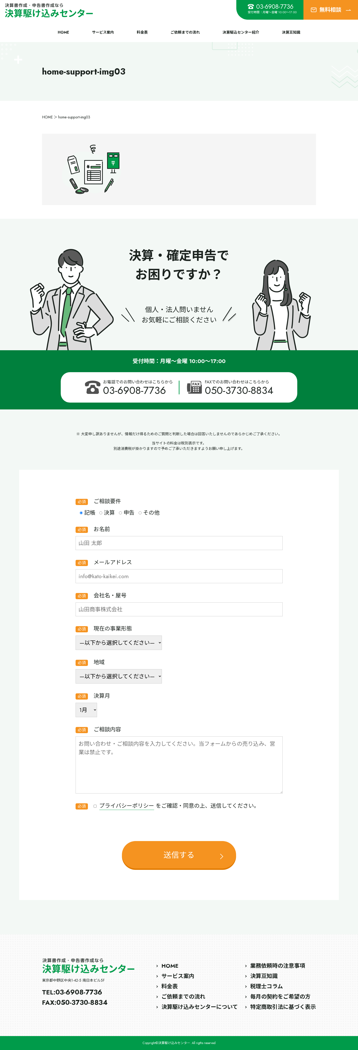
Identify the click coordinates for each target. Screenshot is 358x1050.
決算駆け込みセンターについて (199, 1007)
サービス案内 (103, 32)
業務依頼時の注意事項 (277, 966)
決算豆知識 (291, 32)
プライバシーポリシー (126, 806)
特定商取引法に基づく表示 (283, 1007)
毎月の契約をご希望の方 (280, 997)
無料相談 (330, 10)
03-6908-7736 (270, 6)
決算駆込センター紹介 (241, 32)
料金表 (142, 32)
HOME (63, 32)
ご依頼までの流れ (185, 32)
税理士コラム (266, 986)
